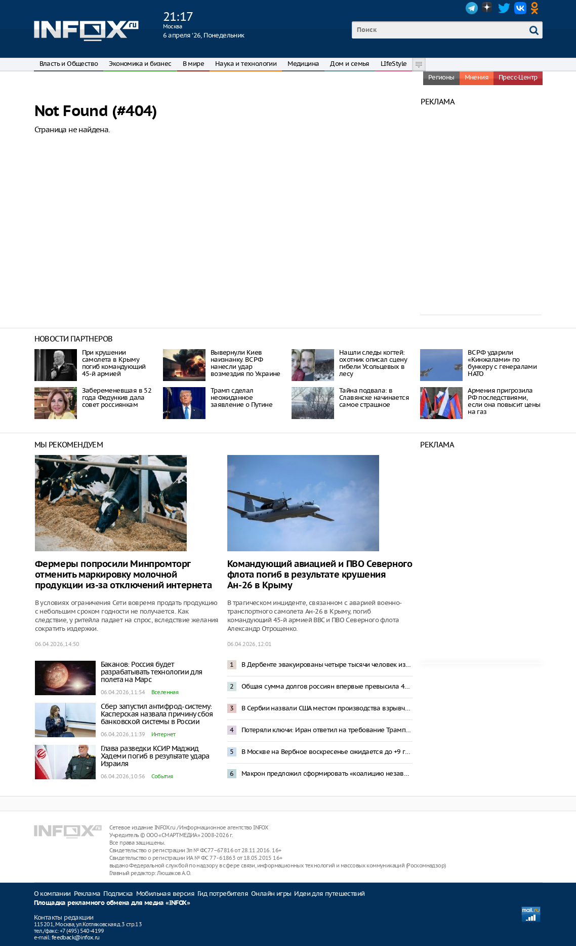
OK (536, 8)
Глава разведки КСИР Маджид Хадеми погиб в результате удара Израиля (155, 756)
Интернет (163, 734)
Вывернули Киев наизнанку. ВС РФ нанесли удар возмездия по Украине (245, 363)
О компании (52, 893)
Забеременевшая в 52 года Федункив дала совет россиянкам (117, 397)
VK (520, 8)
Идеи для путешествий (329, 893)
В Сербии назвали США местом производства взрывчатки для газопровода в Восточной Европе (327, 708)
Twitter (504, 8)
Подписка (118, 893)
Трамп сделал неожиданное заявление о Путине (241, 397)
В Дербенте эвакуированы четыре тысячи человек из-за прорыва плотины (327, 664)
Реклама (87, 893)
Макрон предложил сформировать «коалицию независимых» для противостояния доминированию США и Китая (327, 773)
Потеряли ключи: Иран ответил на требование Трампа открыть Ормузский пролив (327, 730)
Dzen (488, 8)
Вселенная (165, 692)
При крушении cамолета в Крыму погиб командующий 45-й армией (114, 363)
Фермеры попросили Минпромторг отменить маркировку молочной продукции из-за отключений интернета (123, 575)
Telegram (472, 8)
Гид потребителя (222, 893)
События (162, 776)
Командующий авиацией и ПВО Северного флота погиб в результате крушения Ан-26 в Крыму (320, 575)
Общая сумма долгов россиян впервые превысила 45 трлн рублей (327, 686)
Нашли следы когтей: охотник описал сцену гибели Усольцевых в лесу (373, 363)
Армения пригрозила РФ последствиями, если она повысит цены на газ (504, 401)
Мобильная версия (165, 893)
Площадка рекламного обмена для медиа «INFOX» (112, 903)
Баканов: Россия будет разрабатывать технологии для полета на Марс (151, 672)
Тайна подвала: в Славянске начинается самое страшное (374, 397)
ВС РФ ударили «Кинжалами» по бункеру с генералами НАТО (502, 363)
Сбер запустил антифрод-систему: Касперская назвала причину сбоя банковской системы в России (157, 714)
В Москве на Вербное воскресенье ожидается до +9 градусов (327, 751)
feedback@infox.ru (76, 937)
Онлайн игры (271, 893)
